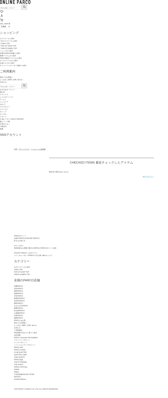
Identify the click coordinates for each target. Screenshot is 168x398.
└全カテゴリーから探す (9, 41)
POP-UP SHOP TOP (21, 272)
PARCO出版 (18, 360)
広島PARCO (18, 315)
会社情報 (17, 335)
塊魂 (1, 129)
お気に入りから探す (7, 63)
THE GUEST (18, 364)
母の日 (2, 92)
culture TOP (18, 269)
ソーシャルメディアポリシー (24, 345)
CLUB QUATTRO (20, 352)
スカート (3, 117)
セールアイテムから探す (9, 61)
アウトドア (4, 94)
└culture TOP (5, 43)
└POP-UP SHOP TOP (8, 46)
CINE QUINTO (19, 357)
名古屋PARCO (19, 311)
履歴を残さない (148, 177)
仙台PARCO (18, 288)
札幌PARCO (18, 286)
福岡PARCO (18, 318)
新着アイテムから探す (8, 56)
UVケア (2, 104)
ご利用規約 (18, 330)
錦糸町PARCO (19, 298)
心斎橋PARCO (19, 313)
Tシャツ (3, 99)
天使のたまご (5, 124)
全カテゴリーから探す (22, 267)
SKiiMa (16, 369)
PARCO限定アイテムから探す (11, 58)
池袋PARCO (18, 293)
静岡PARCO (18, 308)
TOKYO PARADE (20, 362)
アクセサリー (5, 107)
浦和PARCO (18, 291)
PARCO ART (18, 347)
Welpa (16, 372)
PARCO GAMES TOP (22, 274)
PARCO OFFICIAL (21, 367)
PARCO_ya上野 (20, 320)
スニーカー (4, 109)
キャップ (3, 112)
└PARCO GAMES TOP (8, 48)
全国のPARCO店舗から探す (10, 53)
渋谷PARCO (18, 296)
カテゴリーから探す (7, 38)
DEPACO (17, 377)
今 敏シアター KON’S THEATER (12, 119)
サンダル (3, 114)
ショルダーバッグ (6, 97)
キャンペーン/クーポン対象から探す (13, 65)
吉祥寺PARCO (19, 301)
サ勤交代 (3, 126)
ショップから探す (6, 51)
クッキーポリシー (20, 342)
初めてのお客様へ (6, 77)
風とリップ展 (5, 121)
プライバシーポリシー (22, 340)
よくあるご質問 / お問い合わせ (11, 80)
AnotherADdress (20, 379)
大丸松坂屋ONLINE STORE (24, 374)
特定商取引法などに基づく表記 (25, 333)
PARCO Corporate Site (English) (26, 337)
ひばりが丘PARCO (21, 306)
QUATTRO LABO (20, 355)
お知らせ (3, 82)
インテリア (4, 102)
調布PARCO (18, 303)
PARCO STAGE (20, 350)
